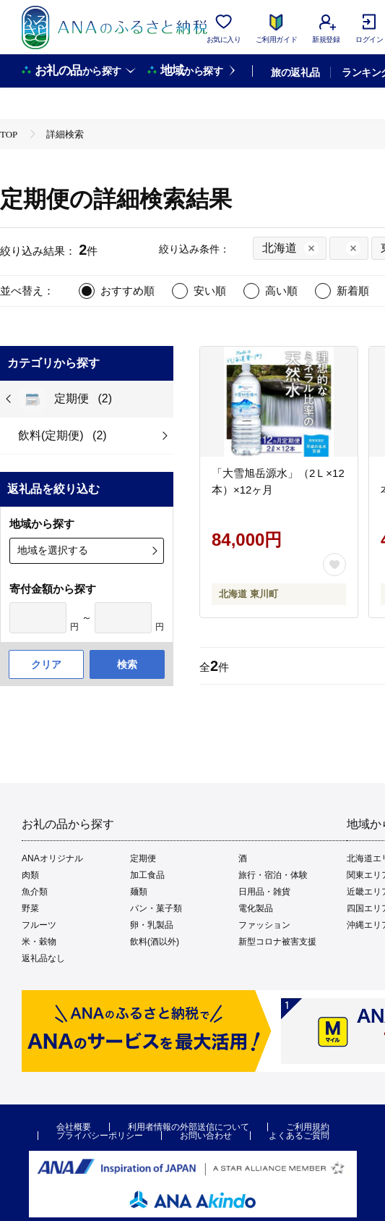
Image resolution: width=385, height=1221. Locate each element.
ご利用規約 (307, 1127)
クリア (46, 664)
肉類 (30, 875)
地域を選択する (52, 550)
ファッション (264, 925)
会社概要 (73, 1127)
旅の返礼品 (295, 72)
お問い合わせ (206, 1136)
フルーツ (39, 925)
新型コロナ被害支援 (277, 942)
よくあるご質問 (299, 1136)
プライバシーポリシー (99, 1136)
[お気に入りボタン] (334, 564)
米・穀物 (39, 942)
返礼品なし (43, 958)
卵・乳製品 (151, 925)
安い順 (210, 290)
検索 (127, 664)
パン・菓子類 (156, 908)
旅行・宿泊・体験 (273, 875)
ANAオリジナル (52, 858)
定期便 (143, 858)
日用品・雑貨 (264, 892)
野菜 (30, 908)
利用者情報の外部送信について (188, 1127)
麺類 (138, 892)
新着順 (353, 290)
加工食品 (147, 875)
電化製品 (255, 908)
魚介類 (35, 892)
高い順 (281, 290)
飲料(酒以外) (154, 942)
